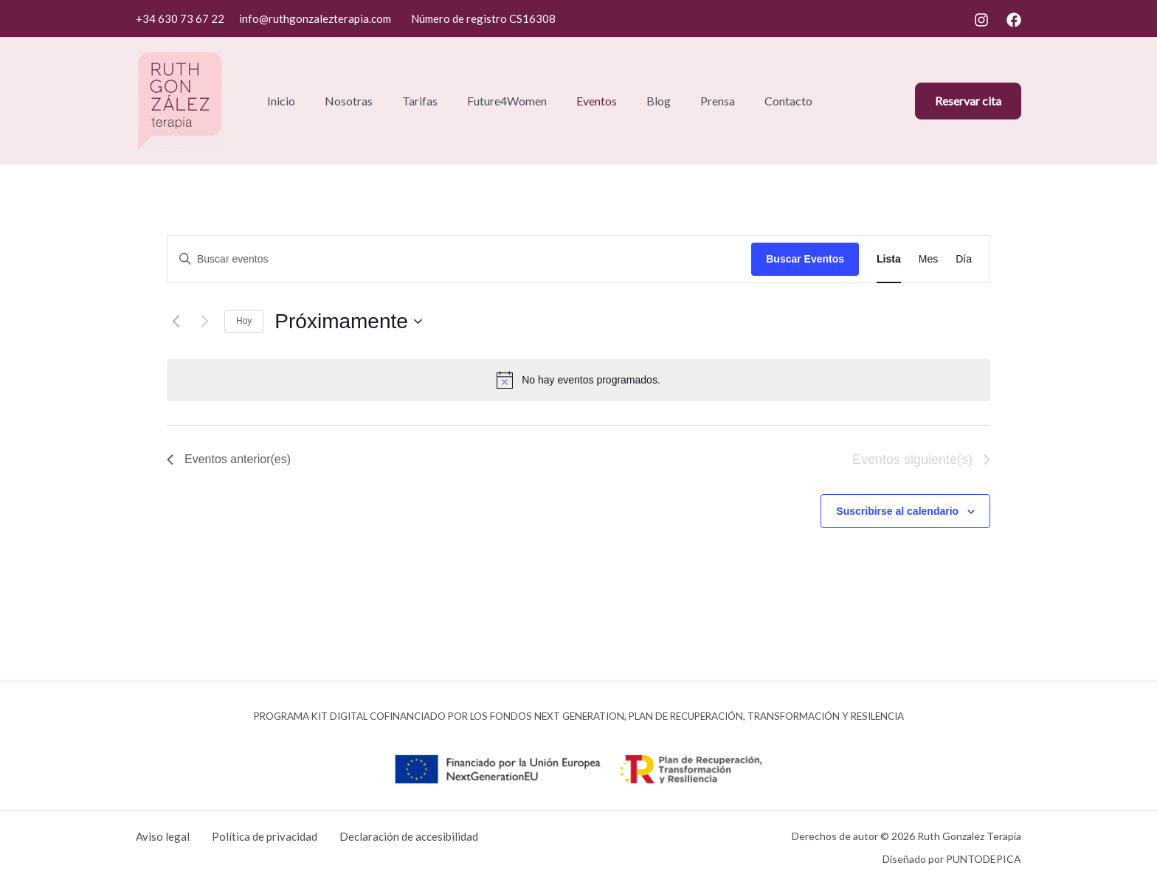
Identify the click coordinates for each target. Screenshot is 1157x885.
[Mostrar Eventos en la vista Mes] (928, 259)
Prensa (717, 101)
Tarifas (420, 101)
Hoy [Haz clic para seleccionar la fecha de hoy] (244, 321)
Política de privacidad (264, 836)
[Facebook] (1013, 20)
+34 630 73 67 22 (180, 18)
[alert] (591, 380)
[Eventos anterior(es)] (175, 321)
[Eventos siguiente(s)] (204, 321)
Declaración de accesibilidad (408, 836)
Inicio (281, 101)
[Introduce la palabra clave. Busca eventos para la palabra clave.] (459, 259)
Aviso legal (163, 836)
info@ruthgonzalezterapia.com (315, 18)
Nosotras (349, 101)
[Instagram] (981, 20)
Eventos (596, 101)
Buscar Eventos (805, 259)
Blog (658, 101)
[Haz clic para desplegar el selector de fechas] (348, 321)
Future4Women (507, 101)
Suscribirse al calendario (897, 511)
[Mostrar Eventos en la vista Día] (964, 259)
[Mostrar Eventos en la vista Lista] (889, 259)
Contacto (788, 101)
